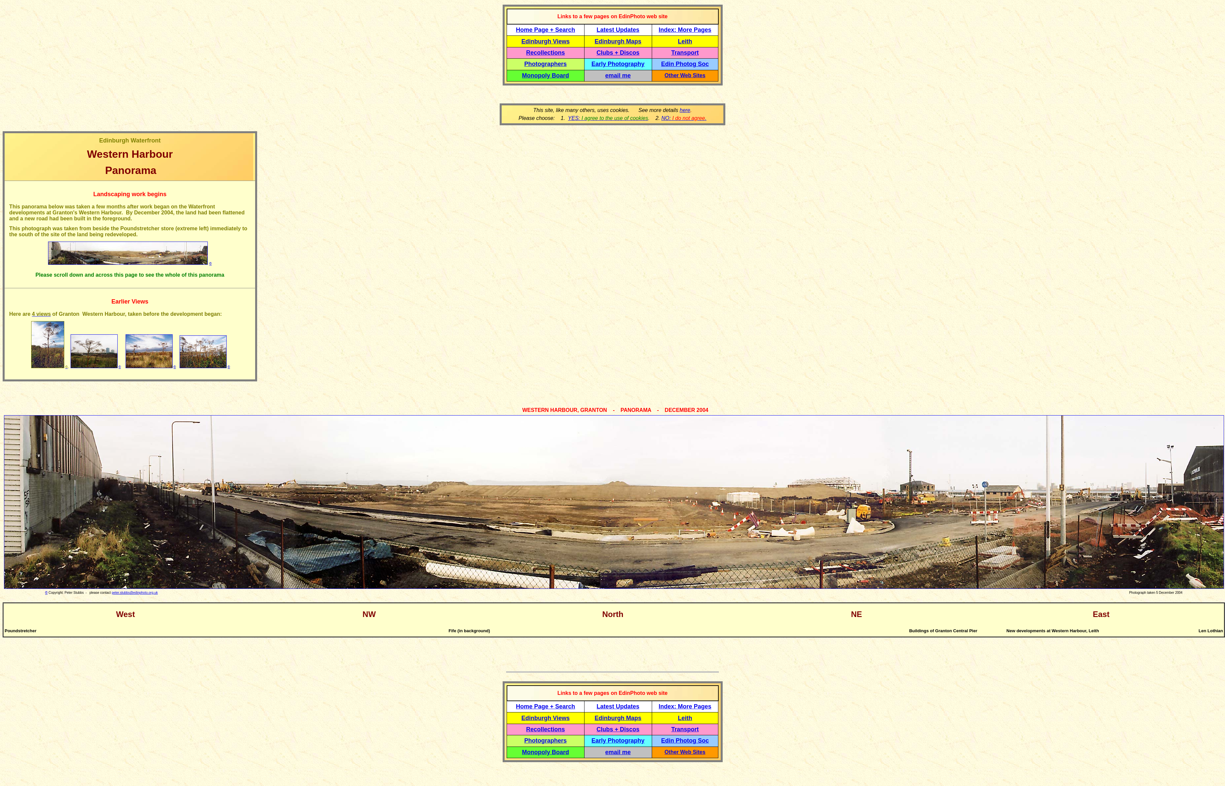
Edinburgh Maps (618, 41)
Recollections (545, 52)
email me (618, 75)
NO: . (683, 118)
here (685, 110)
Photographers (545, 64)
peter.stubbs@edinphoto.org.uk (135, 592)
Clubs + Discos (618, 52)
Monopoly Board (545, 75)
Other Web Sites (685, 75)
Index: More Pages (685, 30)
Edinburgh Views (545, 41)
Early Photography (617, 64)
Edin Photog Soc (685, 64)
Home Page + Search (545, 30)
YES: (608, 118)
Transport (685, 52)
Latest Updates (618, 30)
